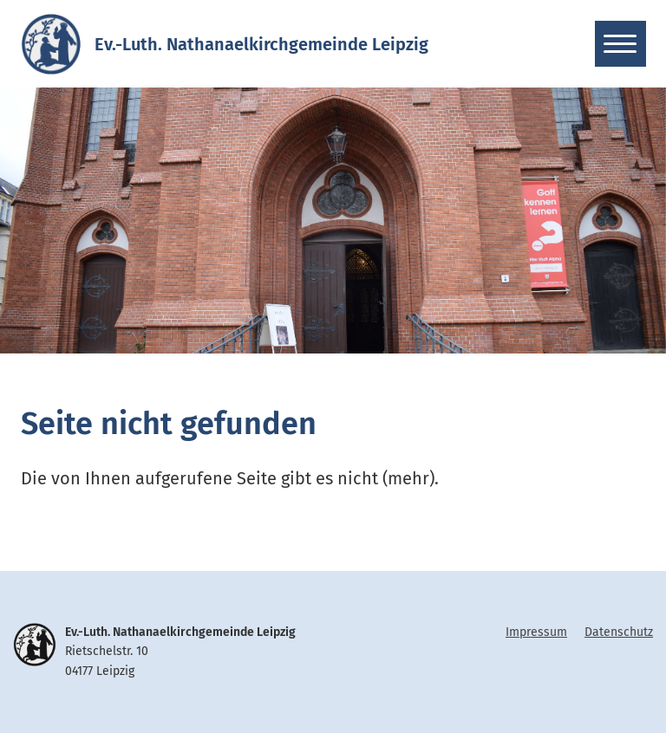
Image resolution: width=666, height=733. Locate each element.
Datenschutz (618, 632)
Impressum (536, 632)
